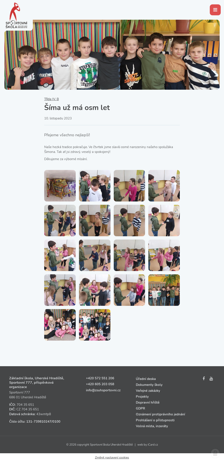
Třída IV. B (51, 99)
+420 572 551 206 (100, 378)
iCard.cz (153, 445)
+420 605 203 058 (100, 384)
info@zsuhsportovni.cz (103, 390)
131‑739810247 (38, 421)
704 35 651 (25, 404)
